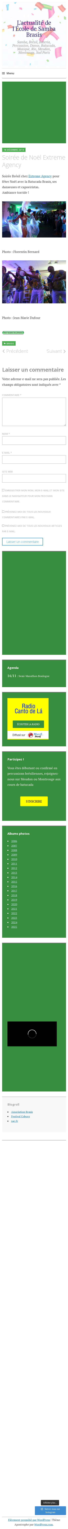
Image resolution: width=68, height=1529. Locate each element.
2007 (14, 846)
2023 (14, 918)
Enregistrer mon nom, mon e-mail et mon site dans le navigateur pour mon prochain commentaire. (33, 496)
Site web (7, 471)
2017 (14, 890)
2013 (14, 873)
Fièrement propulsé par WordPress (29, 1520)
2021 (14, 909)
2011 (14, 863)
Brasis (10, 343)
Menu (10, 73)
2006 (14, 841)
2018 (14, 895)
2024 (14, 922)
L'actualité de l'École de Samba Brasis (34, 28)
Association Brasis (22, 1112)
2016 (14, 886)
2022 (14, 913)
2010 (14, 859)
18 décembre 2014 (14, 149)
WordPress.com (43, 1524)
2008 (14, 850)
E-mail (7, 452)
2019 (14, 900)
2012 (14, 868)
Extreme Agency (40, 176)
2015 (14, 881)
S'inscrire (34, 801)
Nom (6, 433)
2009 (14, 854)
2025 (14, 927)
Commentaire (11, 395)
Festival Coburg (20, 1116)
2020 (14, 904)
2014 (14, 877)
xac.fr (14, 1121)
